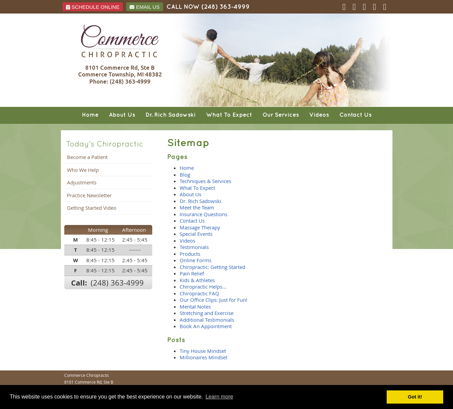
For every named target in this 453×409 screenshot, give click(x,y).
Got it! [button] (415, 397)
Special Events (196, 233)
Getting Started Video (91, 207)
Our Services (281, 115)
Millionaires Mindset (203, 357)
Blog (185, 174)
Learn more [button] (219, 397)
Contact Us (355, 115)
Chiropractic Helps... (203, 286)
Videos (319, 115)
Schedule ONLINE (93, 7)
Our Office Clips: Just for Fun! (213, 299)
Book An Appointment (206, 326)
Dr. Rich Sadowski (170, 115)
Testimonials (194, 247)
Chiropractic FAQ (199, 293)
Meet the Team (197, 207)
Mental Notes (195, 306)
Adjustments (81, 182)
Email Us (144, 7)
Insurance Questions (203, 214)
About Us (122, 115)
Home (90, 115)
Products (190, 253)
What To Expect (229, 115)
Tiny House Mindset (203, 350)
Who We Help (83, 169)
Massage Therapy (200, 227)
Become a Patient (87, 157)
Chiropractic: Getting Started (212, 267)
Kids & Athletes (197, 280)
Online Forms (195, 260)
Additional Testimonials (207, 319)
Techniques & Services (205, 181)
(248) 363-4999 (225, 7)
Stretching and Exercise (206, 313)
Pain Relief (192, 273)
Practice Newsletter (89, 195)
